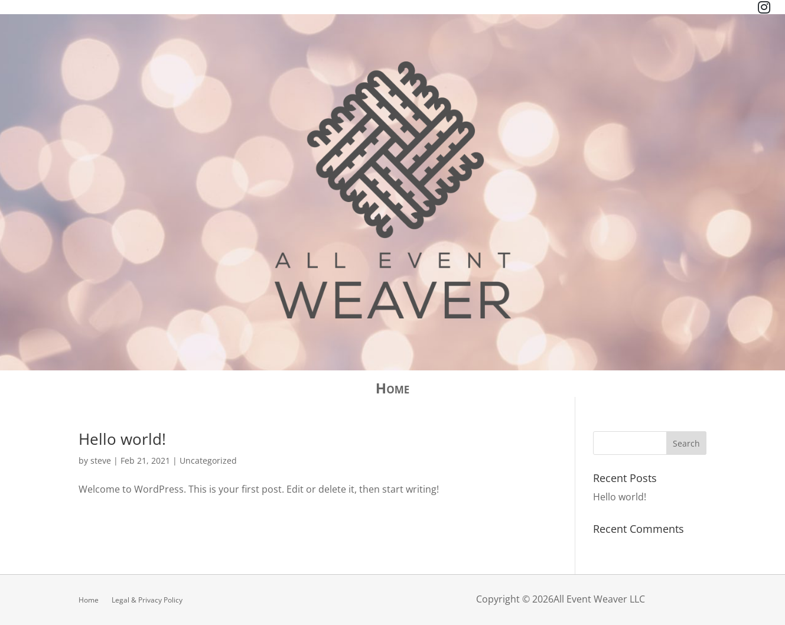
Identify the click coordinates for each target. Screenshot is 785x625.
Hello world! (122, 439)
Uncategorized (208, 460)
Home (392, 390)
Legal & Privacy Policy (147, 599)
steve (100, 460)
